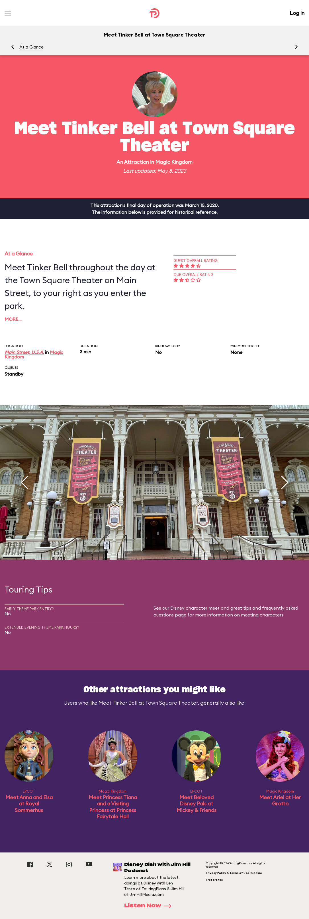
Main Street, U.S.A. (24, 352)
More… (13, 319)
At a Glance (31, 47)
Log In (297, 13)
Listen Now (149, 905)
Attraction (136, 162)
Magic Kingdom (174, 162)
